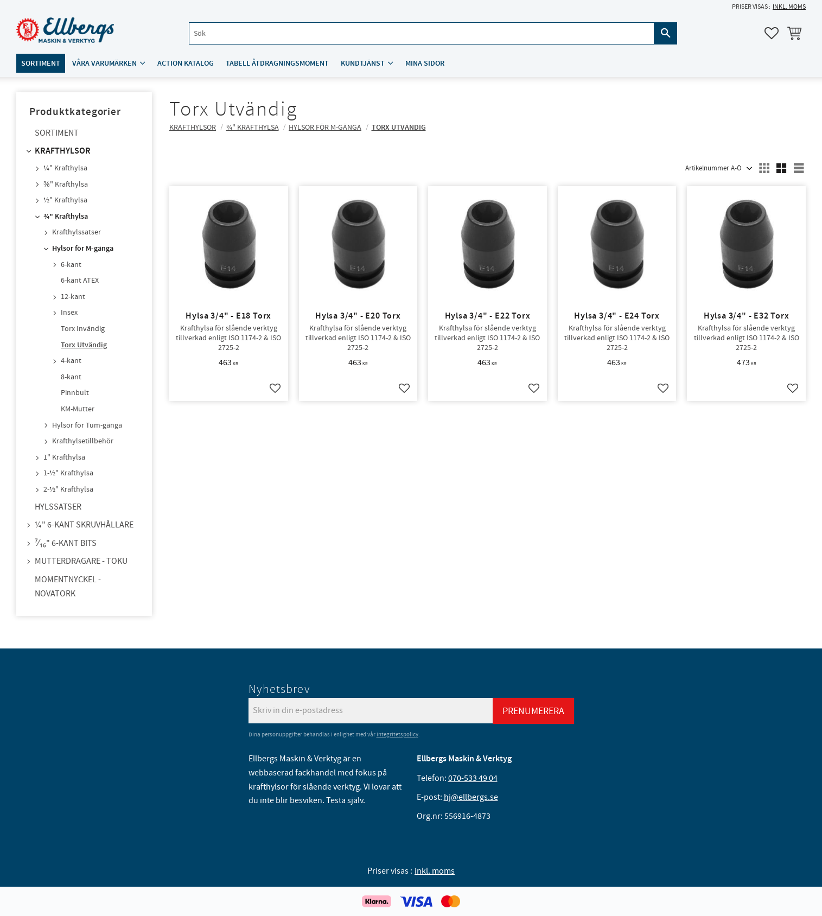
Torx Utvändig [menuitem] (84, 345)
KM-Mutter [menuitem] (77, 409)
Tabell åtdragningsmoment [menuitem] (277, 63)
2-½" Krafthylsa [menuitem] (68, 489)
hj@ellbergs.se (471, 797)
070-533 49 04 (473, 778)
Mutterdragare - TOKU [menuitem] (81, 561)
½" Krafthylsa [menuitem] (65, 200)
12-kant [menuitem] (73, 297)
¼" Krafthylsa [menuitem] (65, 168)
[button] (771, 33)
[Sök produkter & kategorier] (421, 33)
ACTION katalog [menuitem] (185, 63)
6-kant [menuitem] (71, 265)
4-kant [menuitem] (71, 361)
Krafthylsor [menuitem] (63, 151)
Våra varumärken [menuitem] (104, 63)
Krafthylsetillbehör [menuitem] (82, 441)
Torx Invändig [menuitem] (83, 329)
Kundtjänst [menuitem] (363, 63)
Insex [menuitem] (69, 312)
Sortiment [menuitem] (40, 63)
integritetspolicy (397, 734)
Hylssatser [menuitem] (58, 506)
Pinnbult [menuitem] (75, 393)
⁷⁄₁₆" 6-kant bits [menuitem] (66, 543)
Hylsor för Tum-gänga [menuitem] (87, 425)
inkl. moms (789, 7)
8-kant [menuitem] (71, 377)
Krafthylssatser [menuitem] (76, 232)
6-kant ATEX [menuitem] (80, 280)
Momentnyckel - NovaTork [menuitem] (68, 586)
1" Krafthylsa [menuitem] (64, 457)
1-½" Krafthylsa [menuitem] (68, 473)
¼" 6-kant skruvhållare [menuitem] (84, 524)
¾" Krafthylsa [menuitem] (65, 216)
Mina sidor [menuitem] (424, 63)
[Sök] (665, 33)
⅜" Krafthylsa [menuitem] (65, 184)
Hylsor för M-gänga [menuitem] (82, 248)
